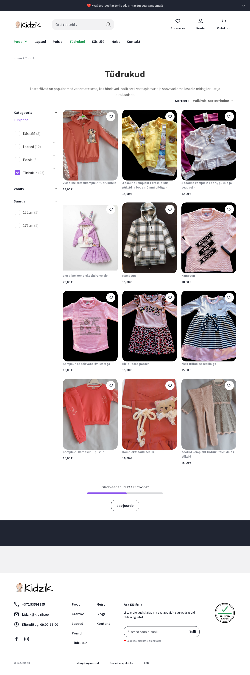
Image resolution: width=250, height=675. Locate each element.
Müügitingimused (88, 663)
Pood (76, 604)
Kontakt (133, 41)
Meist (115, 41)
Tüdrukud (77, 41)
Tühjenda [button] (21, 120)
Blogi (101, 614)
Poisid (58, 41)
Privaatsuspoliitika (121, 663)
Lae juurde (125, 505)
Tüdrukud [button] (33, 172)
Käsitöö (98, 41)
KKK (146, 663)
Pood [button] (18, 41)
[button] (110, 116)
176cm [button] (30, 225)
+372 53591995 (29, 604)
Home (18, 58)
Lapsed (40, 41)
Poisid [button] (30, 159)
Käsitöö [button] (31, 133)
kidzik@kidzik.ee (31, 614)
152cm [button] (30, 212)
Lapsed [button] (32, 146)
